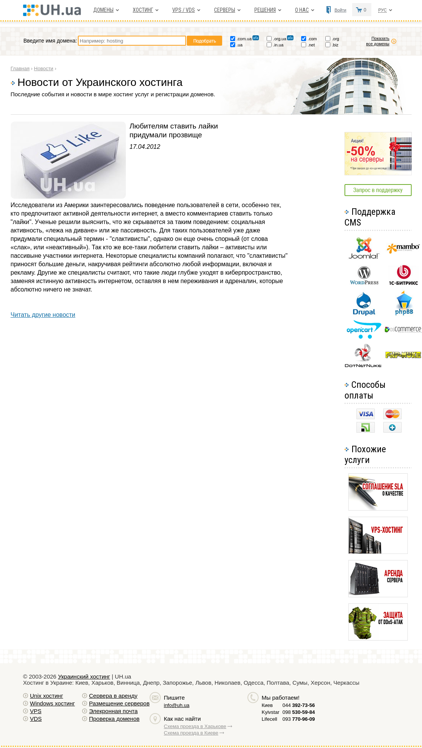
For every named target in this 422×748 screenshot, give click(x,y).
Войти (340, 10)
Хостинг (143, 10)
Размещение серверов (119, 703)
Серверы (224, 10)
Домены (103, 10)
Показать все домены (377, 41)
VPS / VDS (183, 10)
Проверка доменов (114, 718)
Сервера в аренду (113, 695)
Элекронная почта (113, 711)
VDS (36, 718)
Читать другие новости (43, 314)
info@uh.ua (177, 705)
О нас (302, 10)
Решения (265, 10)
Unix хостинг (46, 695)
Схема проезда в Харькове (195, 726)
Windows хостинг (52, 703)
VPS (35, 711)
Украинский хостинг (84, 676)
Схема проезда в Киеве (191, 733)
